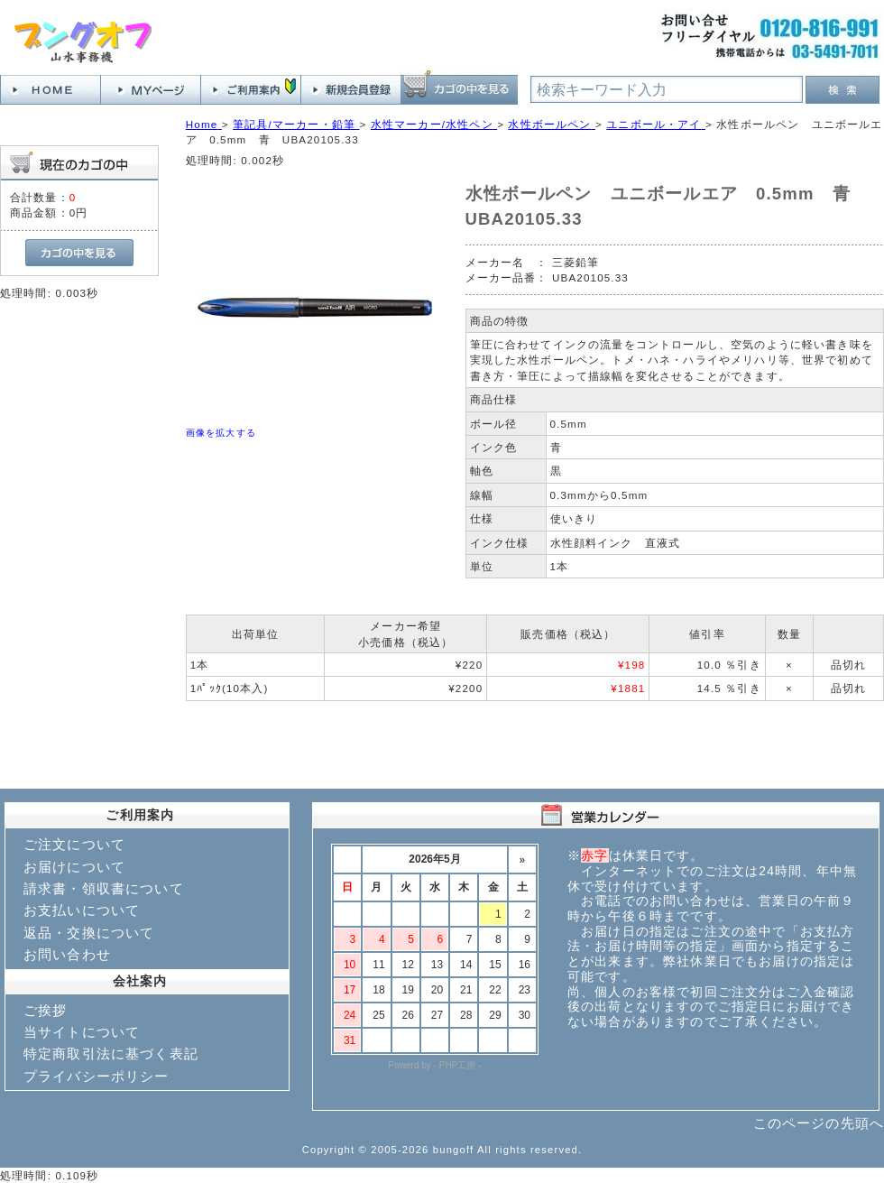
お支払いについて (81, 910)
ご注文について (74, 844)
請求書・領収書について (103, 888)
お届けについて (74, 866)
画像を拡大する (221, 433)
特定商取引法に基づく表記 (110, 1053)
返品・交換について (88, 932)
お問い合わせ (67, 954)
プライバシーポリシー (96, 1076)
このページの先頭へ (818, 1123)
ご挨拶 (45, 1010)
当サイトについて (81, 1032)
